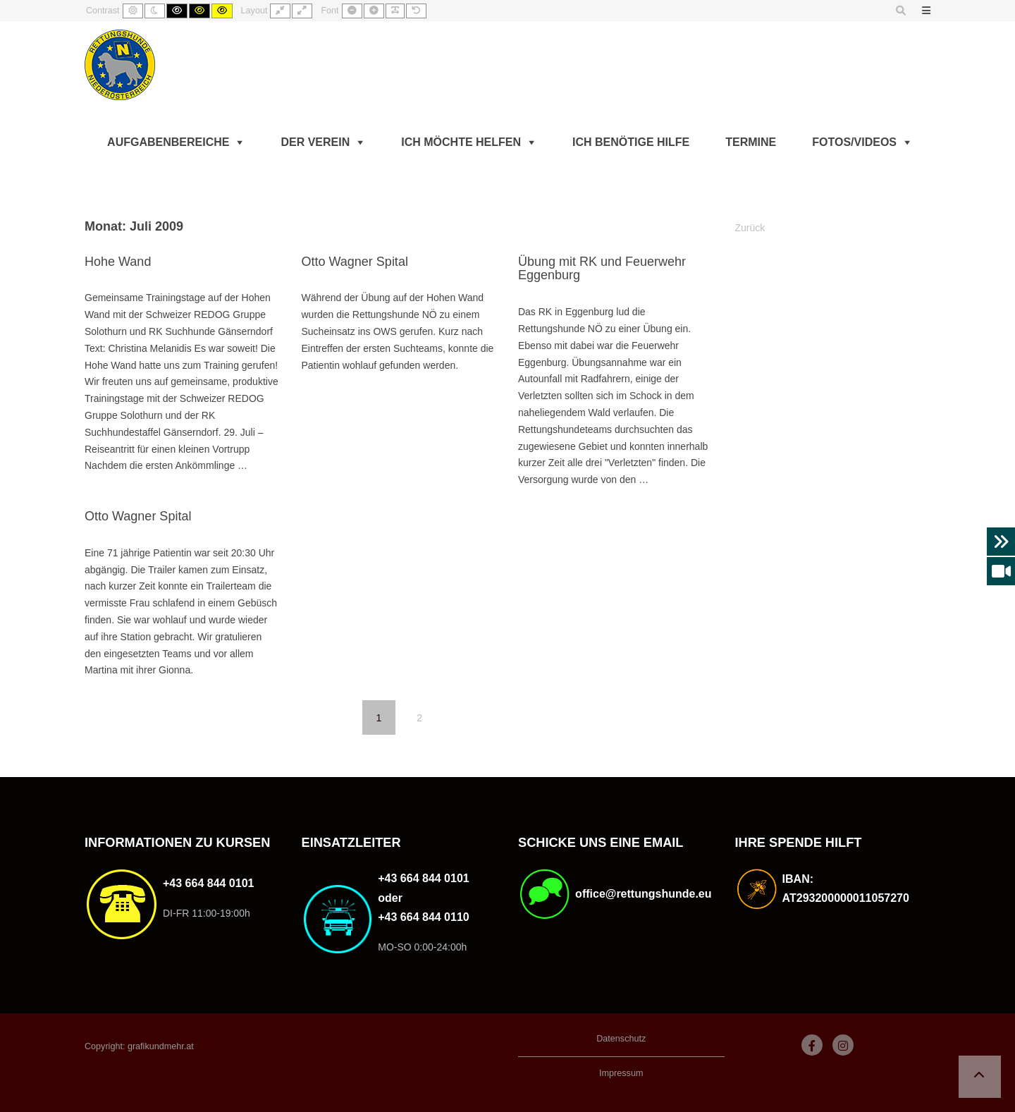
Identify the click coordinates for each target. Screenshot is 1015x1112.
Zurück (750, 227)
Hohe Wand (118, 262)
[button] (980, 1077)
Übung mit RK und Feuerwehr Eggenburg (602, 269)
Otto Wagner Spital (354, 262)
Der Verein (315, 142)
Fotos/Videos (854, 142)
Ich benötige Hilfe (630, 142)
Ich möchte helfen (461, 142)
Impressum (621, 1073)
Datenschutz (621, 1039)
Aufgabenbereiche (168, 142)
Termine (750, 142)
